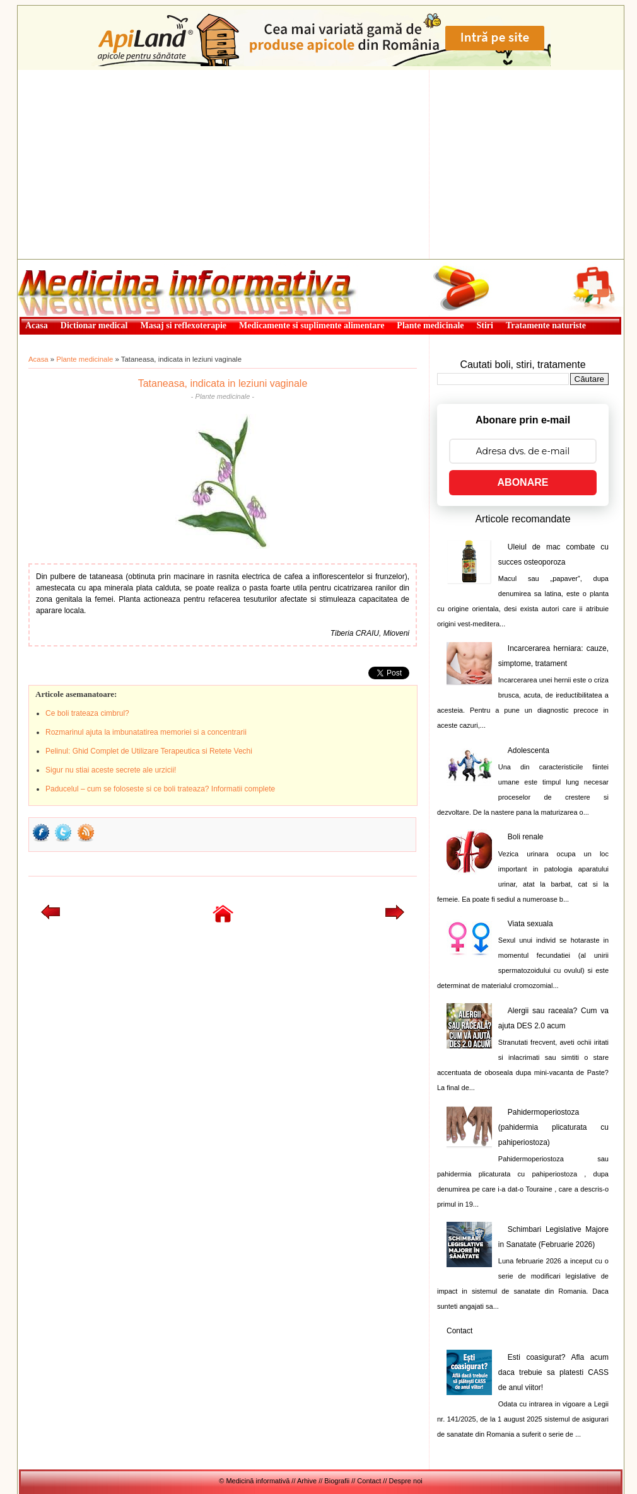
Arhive (307, 1481)
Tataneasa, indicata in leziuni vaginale (223, 383)
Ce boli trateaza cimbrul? (87, 713)
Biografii (336, 1481)
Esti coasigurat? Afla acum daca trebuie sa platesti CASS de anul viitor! (553, 1372)
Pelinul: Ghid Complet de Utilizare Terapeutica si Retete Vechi (148, 751)
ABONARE (523, 482)
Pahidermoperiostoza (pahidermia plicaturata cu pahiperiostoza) (553, 1127)
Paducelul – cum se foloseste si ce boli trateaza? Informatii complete (160, 788)
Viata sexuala (530, 923)
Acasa (38, 359)
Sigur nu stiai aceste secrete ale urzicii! (110, 770)
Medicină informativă (51, 263)
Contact (459, 1330)
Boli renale (526, 836)
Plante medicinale (84, 359)
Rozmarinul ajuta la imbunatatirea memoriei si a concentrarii (146, 732)
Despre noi (406, 1481)
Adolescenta (528, 750)
